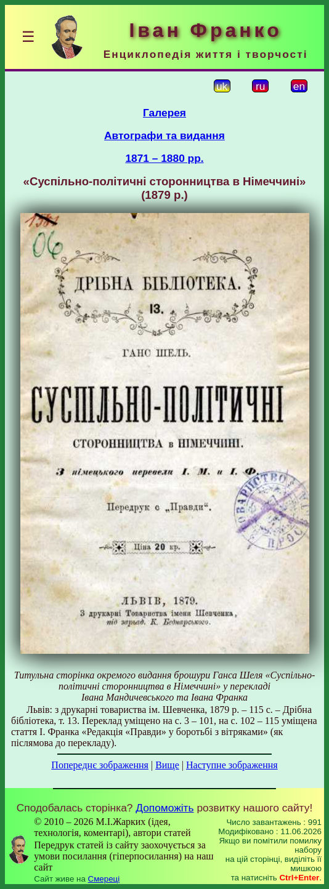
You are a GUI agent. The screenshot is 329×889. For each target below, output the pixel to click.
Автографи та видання (164, 135)
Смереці (104, 878)
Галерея (164, 113)
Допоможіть (164, 808)
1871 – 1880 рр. (164, 158)
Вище (167, 765)
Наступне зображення (232, 765)
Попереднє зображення (99, 765)
